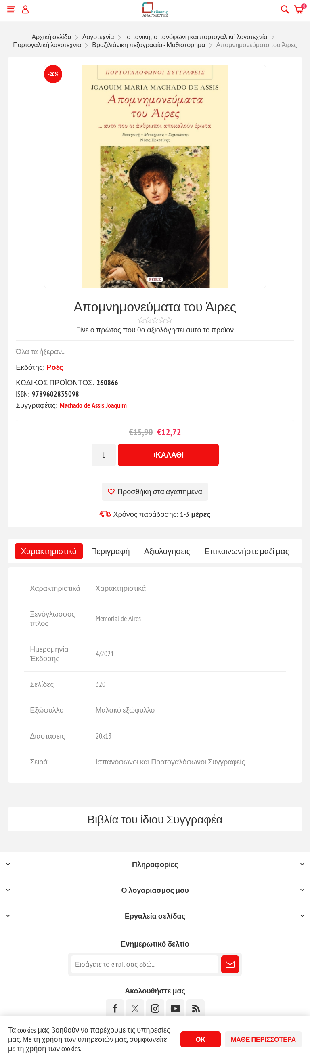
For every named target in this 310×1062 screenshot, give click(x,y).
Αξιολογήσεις (167, 551)
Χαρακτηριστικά (49, 551)
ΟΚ (200, 1039)
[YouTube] (175, 1008)
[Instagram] (155, 1008)
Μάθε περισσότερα (263, 1039)
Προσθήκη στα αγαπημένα (159, 491)
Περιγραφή (110, 551)
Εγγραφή (230, 964)
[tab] (49, 551)
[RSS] (195, 1008)
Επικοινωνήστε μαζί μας (246, 551)
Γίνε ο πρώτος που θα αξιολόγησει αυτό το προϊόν (155, 329)
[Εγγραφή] (144, 964)
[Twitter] (135, 1008)
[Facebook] (115, 1008)
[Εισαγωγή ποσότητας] (104, 455)
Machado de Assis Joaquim (93, 405)
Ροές (55, 367)
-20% (53, 74)
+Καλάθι (168, 455)
